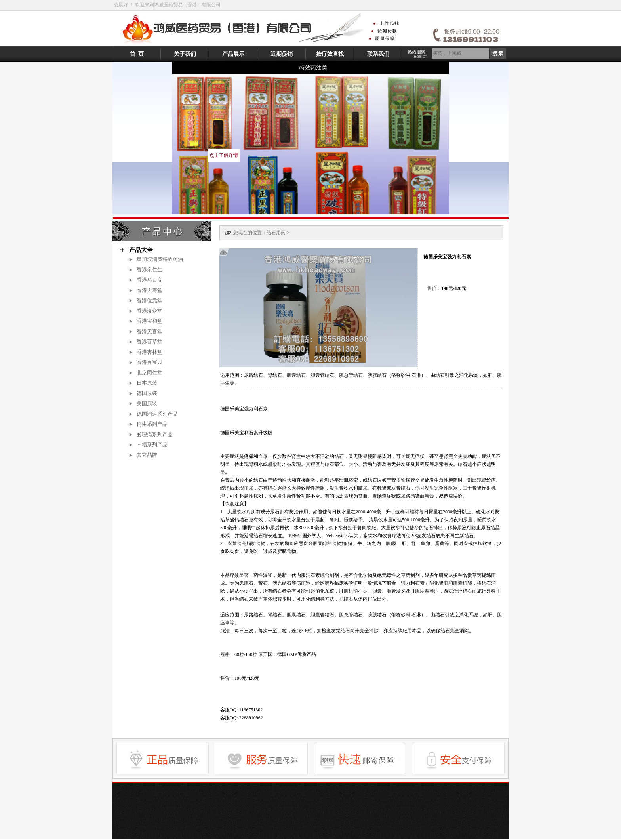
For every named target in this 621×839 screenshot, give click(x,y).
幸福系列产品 (155, 445)
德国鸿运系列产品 (157, 414)
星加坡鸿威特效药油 (160, 259)
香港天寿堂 (149, 290)
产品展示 (233, 54)
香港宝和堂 (149, 321)
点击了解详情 (224, 155)
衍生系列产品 (152, 424)
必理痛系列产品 (157, 434)
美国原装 (147, 403)
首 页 (137, 54)
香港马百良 (149, 280)
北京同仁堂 (149, 373)
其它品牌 (147, 455)
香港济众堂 (149, 311)
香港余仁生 (149, 270)
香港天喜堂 (149, 331)
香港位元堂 (149, 300)
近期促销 (281, 54)
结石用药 (276, 232)
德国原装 (147, 393)
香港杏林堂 (149, 352)
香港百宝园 (149, 362)
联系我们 (378, 54)
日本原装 (147, 383)
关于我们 (185, 54)
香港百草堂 (149, 342)
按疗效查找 (330, 54)
